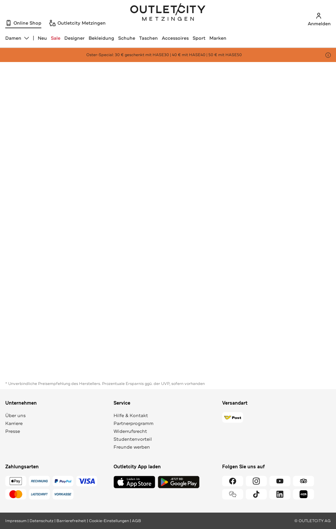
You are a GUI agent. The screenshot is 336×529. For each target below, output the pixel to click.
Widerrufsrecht (130, 431)
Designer (74, 38)
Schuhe (126, 38)
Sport (199, 38)
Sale (55, 38)
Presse (12, 431)
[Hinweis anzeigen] (328, 55)
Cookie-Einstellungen (109, 520)
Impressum (16, 520)
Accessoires (175, 38)
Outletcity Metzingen (168, 13)
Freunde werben (132, 447)
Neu (42, 38)
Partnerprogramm (134, 423)
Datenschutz (41, 520)
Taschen (148, 38)
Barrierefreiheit (71, 520)
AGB (136, 520)
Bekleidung (101, 38)
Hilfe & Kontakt (131, 415)
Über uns (15, 415)
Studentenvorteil (133, 439)
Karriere (14, 423)
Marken (217, 38)
